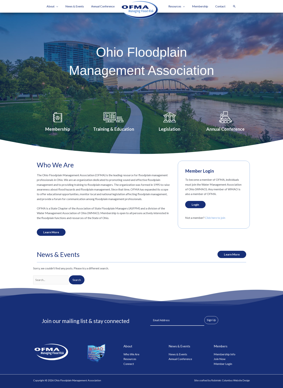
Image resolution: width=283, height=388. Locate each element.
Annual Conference (180, 358)
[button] (60, 6)
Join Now (219, 358)
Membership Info (224, 353)
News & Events (178, 353)
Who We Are (131, 353)
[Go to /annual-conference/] (225, 122)
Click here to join (215, 217)
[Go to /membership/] (57, 122)
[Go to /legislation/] (169, 122)
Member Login (223, 363)
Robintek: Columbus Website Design (229, 379)
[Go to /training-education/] (113, 122)
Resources (129, 358)
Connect (128, 363)
